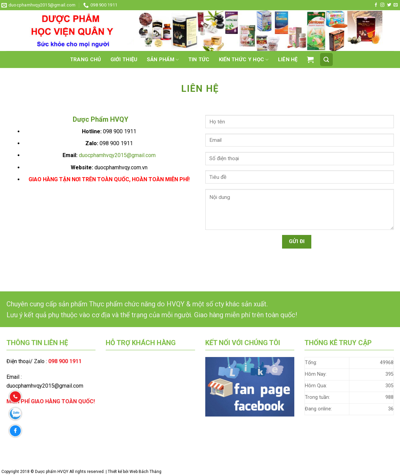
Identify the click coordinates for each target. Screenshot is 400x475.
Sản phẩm (163, 59)
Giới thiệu (124, 59)
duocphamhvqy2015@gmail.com (117, 155)
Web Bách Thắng (145, 471)
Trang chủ (85, 59)
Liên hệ (288, 59)
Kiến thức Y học (244, 59)
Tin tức (199, 59)
